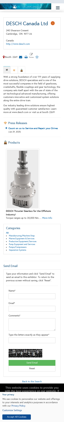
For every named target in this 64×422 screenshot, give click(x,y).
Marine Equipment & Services (21, 238)
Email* (12, 303)
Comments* (14, 315)
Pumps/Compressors (17, 247)
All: (7, 233)
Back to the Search (32, 381)
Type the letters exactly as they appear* (29, 334)
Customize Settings (12, 410)
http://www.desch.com (18, 44)
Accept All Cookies (16, 416)
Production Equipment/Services (22, 241)
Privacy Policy (18, 405)
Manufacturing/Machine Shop (22, 236)
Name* (12, 290)
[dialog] (32, 407)
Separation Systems (17, 250)
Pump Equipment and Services (22, 244)
